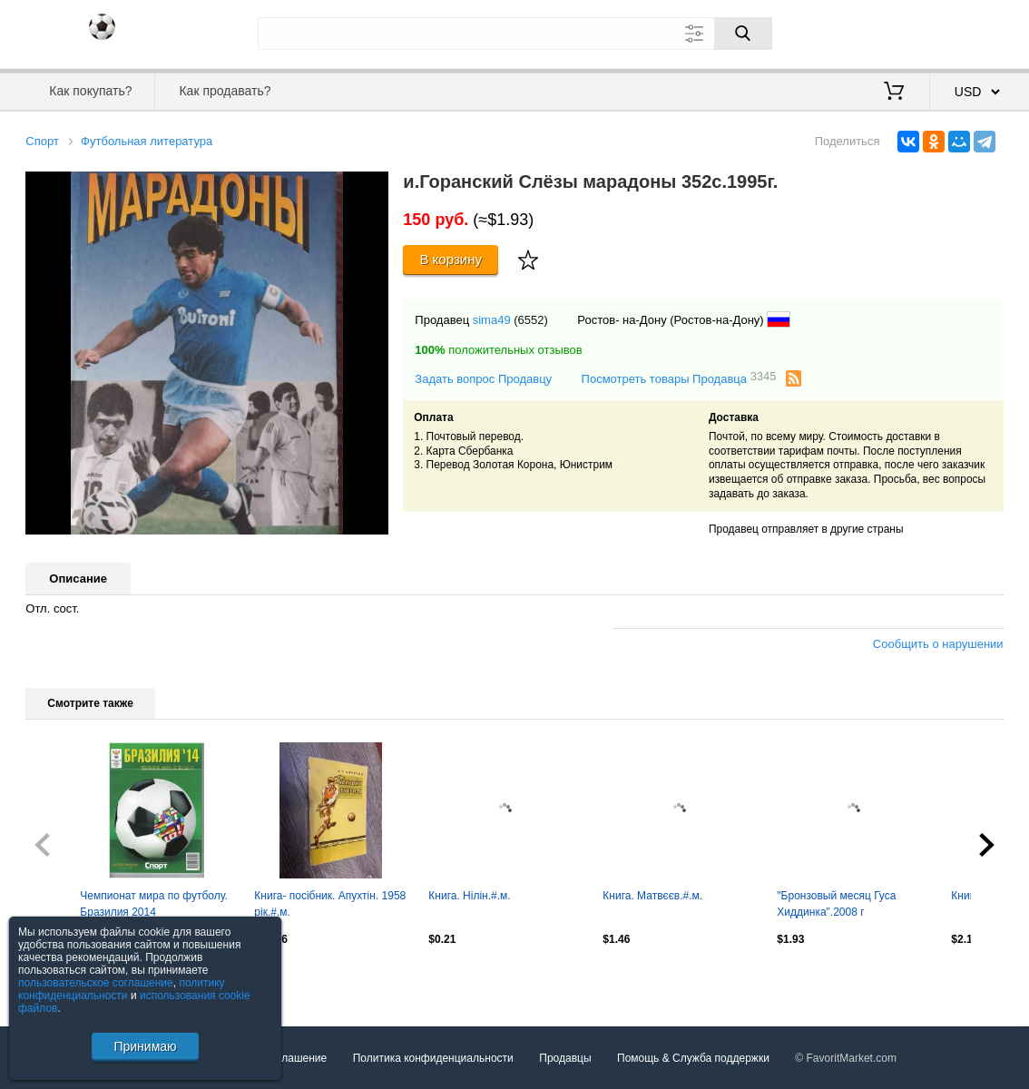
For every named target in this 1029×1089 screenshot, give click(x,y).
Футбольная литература (146, 141)
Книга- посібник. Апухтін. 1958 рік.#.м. (330, 903)
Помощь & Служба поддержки (693, 1058)
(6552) (531, 320)
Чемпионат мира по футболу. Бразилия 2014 (153, 903)
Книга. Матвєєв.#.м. (652, 895)
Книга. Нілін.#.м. (469, 895)
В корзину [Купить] (450, 259)
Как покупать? (90, 90)
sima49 (492, 320)
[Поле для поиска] (515, 33)
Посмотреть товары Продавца (679, 378)
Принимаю (144, 1046)
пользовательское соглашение (95, 982)
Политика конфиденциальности (433, 1058)
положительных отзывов (498, 350)
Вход (897, 32)
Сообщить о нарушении (938, 644)
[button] (372, 187)
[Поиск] (743, 33)
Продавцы (565, 1058)
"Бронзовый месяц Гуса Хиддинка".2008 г (836, 903)
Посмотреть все (65, 978)
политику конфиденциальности (121, 989)
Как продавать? (224, 90)
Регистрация (966, 32)
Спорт (42, 141)
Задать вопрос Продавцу (483, 379)
